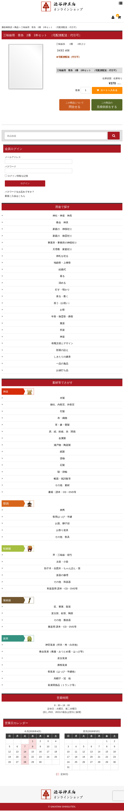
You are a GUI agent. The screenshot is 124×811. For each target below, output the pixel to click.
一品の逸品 (62, 364)
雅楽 (62, 323)
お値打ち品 (62, 370)
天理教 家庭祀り (62, 249)
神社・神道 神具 (62, 216)
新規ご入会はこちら (15, 196)
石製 (62, 465)
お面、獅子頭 (62, 524)
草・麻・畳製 (62, 425)
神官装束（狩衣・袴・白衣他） (62, 645)
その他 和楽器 (62, 582)
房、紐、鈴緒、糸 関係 (62, 432)
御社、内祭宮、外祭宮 (62, 405)
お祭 (62, 310)
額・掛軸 (62, 472)
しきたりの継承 (62, 357)
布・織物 (62, 418)
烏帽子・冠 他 (62, 679)
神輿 (62, 510)
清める (62, 283)
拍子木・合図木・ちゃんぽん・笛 (62, 569)
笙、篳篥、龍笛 (62, 607)
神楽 (62, 337)
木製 (62, 398)
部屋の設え (62, 350)
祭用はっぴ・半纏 (62, 517)
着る (62, 276)
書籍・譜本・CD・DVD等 (62, 492)
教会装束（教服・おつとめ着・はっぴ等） (62, 652)
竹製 (62, 412)
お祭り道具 (62, 530)
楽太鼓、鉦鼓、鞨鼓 (62, 613)
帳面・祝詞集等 (62, 479)
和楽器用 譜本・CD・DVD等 (62, 589)
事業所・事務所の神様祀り (62, 243)
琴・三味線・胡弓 (62, 555)
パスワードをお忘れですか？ (19, 192)
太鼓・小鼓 (62, 562)
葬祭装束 (62, 665)
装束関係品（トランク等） (62, 685)
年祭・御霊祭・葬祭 (62, 317)
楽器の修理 (62, 575)
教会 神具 (62, 223)
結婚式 (62, 270)
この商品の (107, 105)
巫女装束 (62, 658)
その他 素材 (62, 485)
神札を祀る (62, 256)
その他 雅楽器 (62, 620)
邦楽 (62, 330)
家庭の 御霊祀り (62, 236)
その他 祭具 (62, 537)
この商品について (75, 105)
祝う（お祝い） (62, 303)
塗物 (62, 459)
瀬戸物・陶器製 (62, 445)
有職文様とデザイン (62, 344)
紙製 (62, 452)
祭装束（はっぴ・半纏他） (62, 672)
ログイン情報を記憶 (16, 176)
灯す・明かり (62, 290)
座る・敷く (62, 296)
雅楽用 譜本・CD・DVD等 (62, 627)
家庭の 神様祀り (62, 229)
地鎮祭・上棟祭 (62, 263)
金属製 (62, 438)
